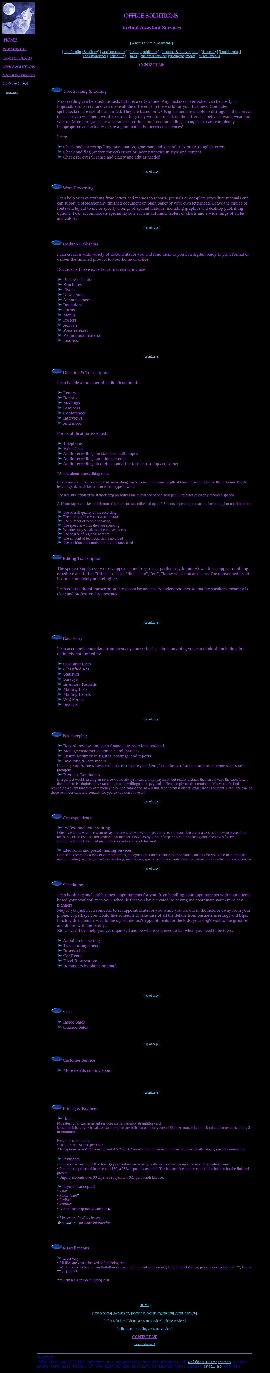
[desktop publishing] (143, 52)
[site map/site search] (144, 1344)
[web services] (102, 1313)
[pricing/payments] (182, 56)
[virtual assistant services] (145, 1321)
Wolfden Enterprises (209, 1363)
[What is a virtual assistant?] (151, 43)
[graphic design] (186, 1313)
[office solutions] (115, 1321)
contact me (70, 1223)
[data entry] (209, 52)
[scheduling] (118, 56)
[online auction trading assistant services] (145, 1329)
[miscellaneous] (209, 56)
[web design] (121, 1313)
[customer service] (153, 56)
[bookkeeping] (230, 52)
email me (213, 1368)
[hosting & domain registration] (152, 1313)
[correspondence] (95, 56)
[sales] (133, 56)
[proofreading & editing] (80, 52)
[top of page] (151, 171)
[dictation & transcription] (180, 52)
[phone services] (174, 1321)
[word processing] (113, 52)
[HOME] (145, 1305)
